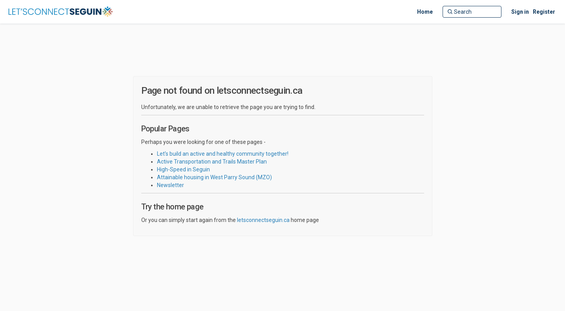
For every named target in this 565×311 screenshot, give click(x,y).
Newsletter (170, 185)
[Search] (472, 12)
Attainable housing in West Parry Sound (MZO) (214, 177)
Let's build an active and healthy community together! (222, 154)
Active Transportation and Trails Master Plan (212, 161)
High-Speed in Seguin (183, 169)
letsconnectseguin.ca (263, 220)
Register (544, 12)
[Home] (425, 12)
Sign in (520, 12)
